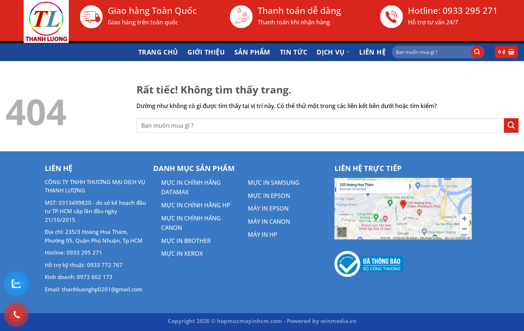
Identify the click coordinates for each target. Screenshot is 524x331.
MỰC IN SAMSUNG (273, 183)
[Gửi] (477, 52)
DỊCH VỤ (333, 52)
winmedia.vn (339, 320)
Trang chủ (158, 52)
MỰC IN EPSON (269, 196)
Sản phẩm (252, 52)
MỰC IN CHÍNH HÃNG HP (195, 205)
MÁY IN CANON (269, 222)
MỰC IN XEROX (182, 254)
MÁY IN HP (262, 235)
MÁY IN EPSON (268, 208)
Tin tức (293, 52)
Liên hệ (372, 52)
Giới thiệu (206, 52)
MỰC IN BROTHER (186, 241)
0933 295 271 (470, 10)
